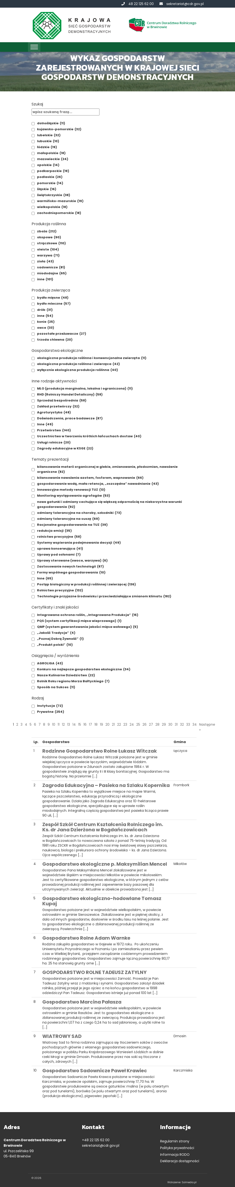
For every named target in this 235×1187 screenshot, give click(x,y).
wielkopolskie (52, 206)
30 (170, 724)
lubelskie (48, 135)
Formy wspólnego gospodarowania (71, 572)
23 (125, 724)
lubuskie (48, 141)
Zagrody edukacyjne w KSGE (65, 448)
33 (188, 724)
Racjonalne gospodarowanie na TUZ (72, 524)
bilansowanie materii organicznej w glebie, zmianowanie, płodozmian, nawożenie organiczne (107, 469)
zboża (46, 231)
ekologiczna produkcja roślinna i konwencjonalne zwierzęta (91, 357)
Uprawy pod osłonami (59, 554)
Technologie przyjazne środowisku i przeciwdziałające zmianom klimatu (104, 596)
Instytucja (50, 705)
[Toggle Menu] (34, 47)
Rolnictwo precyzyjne (60, 590)
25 (138, 724)
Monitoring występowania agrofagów (73, 495)
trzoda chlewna (54, 339)
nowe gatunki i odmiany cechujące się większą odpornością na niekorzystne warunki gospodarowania (109, 504)
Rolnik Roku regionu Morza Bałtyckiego (73, 681)
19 (101, 724)
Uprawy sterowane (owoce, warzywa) (72, 560)
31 (176, 724)
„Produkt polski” (55, 644)
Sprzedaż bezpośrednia (61, 400)
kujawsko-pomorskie (59, 129)
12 (63, 724)
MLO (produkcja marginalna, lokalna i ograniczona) (85, 388)
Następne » (207, 727)
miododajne (51, 273)
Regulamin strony (174, 1141)
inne (45, 279)
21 (113, 724)
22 (119, 724)
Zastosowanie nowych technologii (70, 566)
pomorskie (50, 183)
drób (45, 309)
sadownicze (51, 267)
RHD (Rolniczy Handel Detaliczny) (70, 394)
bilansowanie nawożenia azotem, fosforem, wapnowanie (90, 477)
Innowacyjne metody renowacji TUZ (71, 489)
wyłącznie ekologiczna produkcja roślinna (77, 369)
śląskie (46, 189)
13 (68, 724)
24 (132, 724)
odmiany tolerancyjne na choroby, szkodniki (79, 512)
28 (157, 724)
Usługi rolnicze (54, 442)
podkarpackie (53, 170)
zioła (45, 261)
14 (74, 724)
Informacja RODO (175, 1154)
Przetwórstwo (54, 430)
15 (79, 724)
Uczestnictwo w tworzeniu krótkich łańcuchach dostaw (89, 436)
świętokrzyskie (53, 195)
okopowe (49, 237)
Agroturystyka (54, 412)
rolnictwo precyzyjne (59, 536)
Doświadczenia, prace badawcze (70, 418)
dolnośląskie (51, 123)
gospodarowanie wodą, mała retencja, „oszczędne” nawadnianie (98, 483)
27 (151, 724)
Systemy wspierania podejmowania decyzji (79, 542)
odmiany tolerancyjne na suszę (68, 518)
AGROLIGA (50, 663)
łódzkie (47, 147)
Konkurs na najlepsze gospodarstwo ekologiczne (83, 669)
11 (59, 724)
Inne (45, 424)
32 (182, 724)
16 (85, 724)
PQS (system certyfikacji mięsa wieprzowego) (79, 620)
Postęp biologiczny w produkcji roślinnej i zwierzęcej (86, 584)
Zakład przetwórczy (58, 406)
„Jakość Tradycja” (56, 632)
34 (194, 724)
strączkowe (51, 243)
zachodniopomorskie (59, 212)
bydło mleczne (54, 303)
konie (46, 321)
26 (144, 724)
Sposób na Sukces (56, 687)
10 (53, 724)
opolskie (48, 164)
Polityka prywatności (177, 1147)
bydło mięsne (52, 297)
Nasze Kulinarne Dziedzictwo (66, 675)
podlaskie (49, 176)
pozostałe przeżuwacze (61, 333)
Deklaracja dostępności (179, 1161)
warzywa (48, 255)
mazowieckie (52, 158)
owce (45, 327)
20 (107, 724)
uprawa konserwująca (60, 548)
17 (90, 724)
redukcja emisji (54, 530)
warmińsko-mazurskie (60, 200)
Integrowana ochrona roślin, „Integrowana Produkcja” (87, 614)
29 (164, 724)
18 (96, 724)
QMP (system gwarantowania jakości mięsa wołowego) (87, 626)
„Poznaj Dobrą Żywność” (60, 638)
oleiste (48, 249)
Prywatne (50, 711)
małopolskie (51, 153)
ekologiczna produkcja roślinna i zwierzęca (78, 363)
